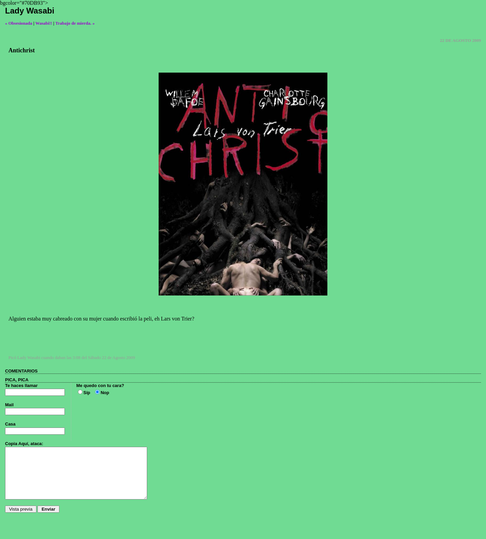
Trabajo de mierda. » (75, 23)
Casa (10, 424)
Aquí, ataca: (30, 443)
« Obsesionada (18, 23)
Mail (9, 404)
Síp (86, 392)
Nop (105, 392)
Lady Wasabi (29, 10)
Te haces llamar (21, 385)
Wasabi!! (43, 23)
